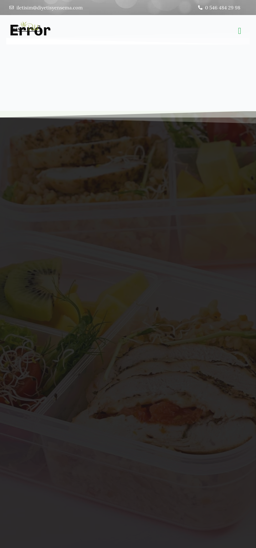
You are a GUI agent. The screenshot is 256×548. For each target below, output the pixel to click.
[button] (239, 31)
